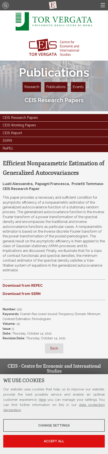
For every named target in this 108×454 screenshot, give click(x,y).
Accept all (54, 441)
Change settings (54, 425)
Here (42, 400)
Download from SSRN (22, 294)
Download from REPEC (23, 285)
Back (54, 348)
